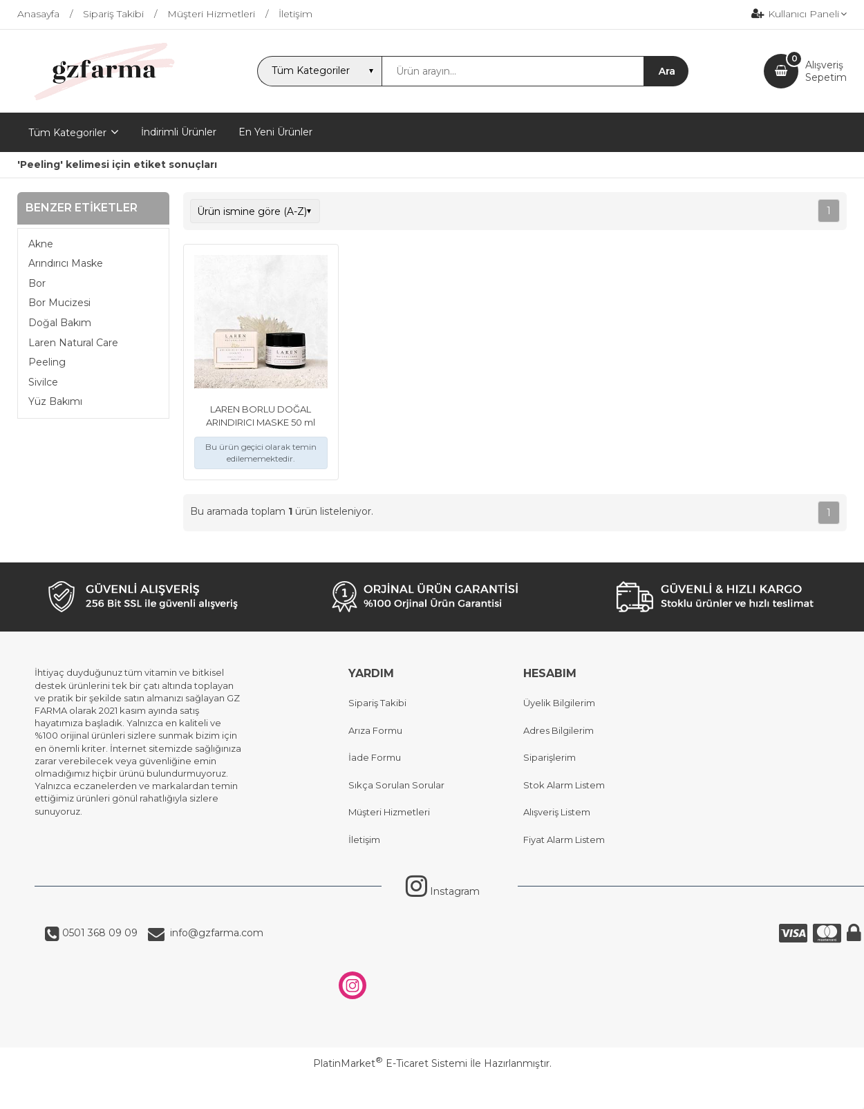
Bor (37, 283)
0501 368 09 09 (98, 933)
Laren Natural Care (73, 343)
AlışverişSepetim (826, 71)
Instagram (443, 891)
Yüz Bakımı (55, 401)
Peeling (47, 362)
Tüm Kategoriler (67, 132)
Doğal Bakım (59, 322)
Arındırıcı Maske (65, 263)
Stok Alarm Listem (564, 784)
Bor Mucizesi (59, 302)
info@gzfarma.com (214, 933)
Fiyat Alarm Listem (564, 839)
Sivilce (43, 382)
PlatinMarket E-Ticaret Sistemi (390, 1063)
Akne (40, 244)
